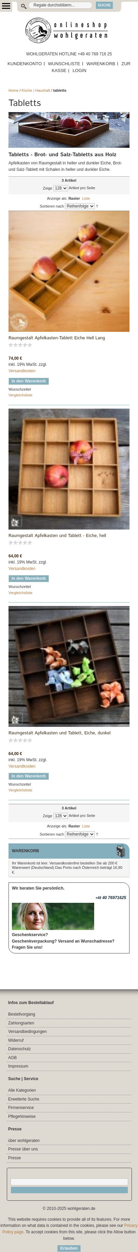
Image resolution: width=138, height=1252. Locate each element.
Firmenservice (21, 1107)
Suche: (20, 5)
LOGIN (79, 70)
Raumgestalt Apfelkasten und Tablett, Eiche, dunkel (59, 733)
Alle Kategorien (22, 1090)
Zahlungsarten (21, 1023)
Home (13, 90)
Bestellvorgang (21, 1014)
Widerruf (15, 1040)
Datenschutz (19, 1049)
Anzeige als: (57, 198)
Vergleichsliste (20, 395)
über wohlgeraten (24, 1140)
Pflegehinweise (22, 1116)
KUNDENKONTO (24, 63)
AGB (12, 1057)
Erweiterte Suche (23, 1099)
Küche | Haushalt (36, 90)
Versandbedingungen (27, 1031)
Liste (86, 198)
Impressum (18, 1066)
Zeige (47, 188)
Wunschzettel (19, 389)
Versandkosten (21, 371)
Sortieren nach (52, 206)
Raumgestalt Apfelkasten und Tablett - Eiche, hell (57, 536)
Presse (14, 1158)
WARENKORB (100, 63)
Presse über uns (23, 1149)
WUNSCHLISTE (64, 63)
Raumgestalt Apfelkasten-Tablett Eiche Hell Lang (56, 338)
